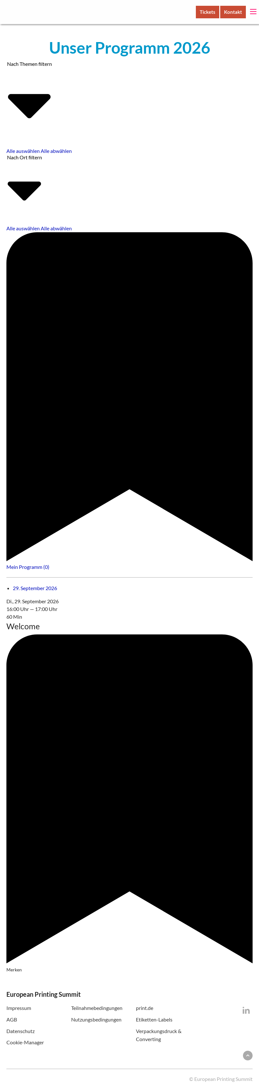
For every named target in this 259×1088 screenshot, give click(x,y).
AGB (11, 1019)
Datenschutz (20, 1031)
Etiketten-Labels (154, 1019)
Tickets (207, 12)
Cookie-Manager (25, 1042)
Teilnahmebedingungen (96, 1008)
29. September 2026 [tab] (35, 588)
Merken (129, 803)
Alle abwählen (56, 151)
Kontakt (233, 12)
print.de (144, 1008)
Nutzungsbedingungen (96, 1019)
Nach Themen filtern (29, 100)
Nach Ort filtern (24, 186)
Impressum (18, 1008)
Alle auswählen (23, 151)
